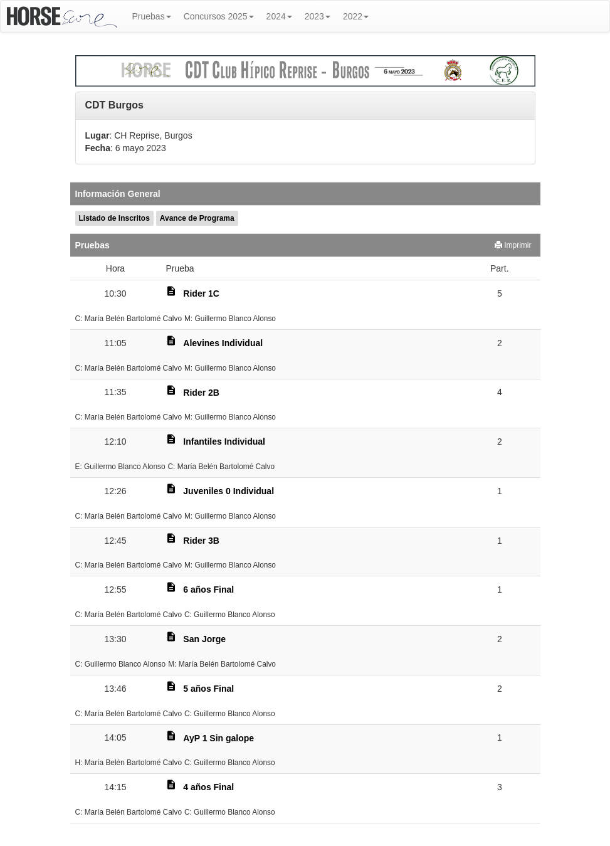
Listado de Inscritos (114, 218)
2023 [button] (317, 16)
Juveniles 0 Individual (228, 491)
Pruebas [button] (151, 16)
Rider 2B (201, 393)
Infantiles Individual (224, 441)
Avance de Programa (197, 218)
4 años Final (208, 787)
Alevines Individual (223, 343)
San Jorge (204, 639)
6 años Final (208, 589)
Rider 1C (201, 293)
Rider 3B (201, 541)
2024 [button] (279, 16)
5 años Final (208, 689)
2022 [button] (356, 16)
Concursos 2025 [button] (219, 16)
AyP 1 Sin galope (218, 738)
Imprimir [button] (513, 245)
